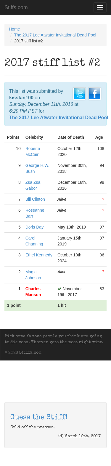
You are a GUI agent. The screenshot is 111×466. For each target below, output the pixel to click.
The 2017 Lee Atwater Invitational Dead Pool (55, 35)
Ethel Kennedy (38, 255)
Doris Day (34, 227)
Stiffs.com (16, 7)
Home (14, 29)
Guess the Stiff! (38, 417)
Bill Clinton (35, 199)
